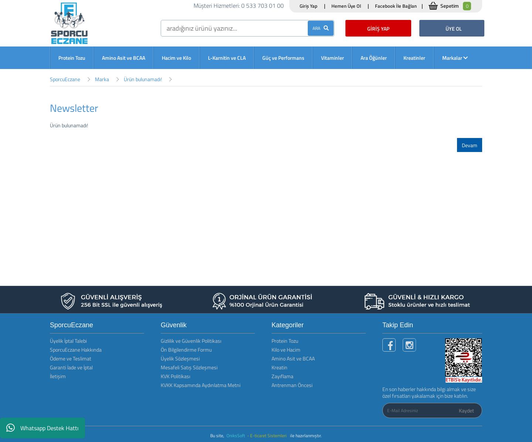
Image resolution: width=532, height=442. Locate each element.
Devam (469, 145)
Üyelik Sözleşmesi (180, 358)
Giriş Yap (308, 6)
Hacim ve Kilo (176, 58)
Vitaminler (332, 58)
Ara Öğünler (374, 58)
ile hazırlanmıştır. (306, 435)
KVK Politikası (175, 376)
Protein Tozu (71, 58)
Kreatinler (414, 58)
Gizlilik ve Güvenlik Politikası (191, 341)
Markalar (455, 58)
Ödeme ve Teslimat (70, 358)
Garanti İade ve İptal (71, 367)
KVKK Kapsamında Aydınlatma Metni (201, 385)
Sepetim (455, 6)
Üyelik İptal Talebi (68, 341)
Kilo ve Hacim (286, 349)
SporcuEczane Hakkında (76, 349)
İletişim (58, 376)
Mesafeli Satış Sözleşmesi (189, 367)
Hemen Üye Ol (346, 6)
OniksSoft (236, 435)
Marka (102, 79)
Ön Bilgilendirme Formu (186, 349)
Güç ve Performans (283, 58)
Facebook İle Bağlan (396, 6)
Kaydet (466, 410)
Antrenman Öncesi (292, 385)
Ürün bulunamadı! (143, 79)
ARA (321, 28)
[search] (247, 28)
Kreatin (279, 367)
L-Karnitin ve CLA (227, 58)
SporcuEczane (65, 79)
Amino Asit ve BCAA (123, 58)
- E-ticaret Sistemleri (268, 435)
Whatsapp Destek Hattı (42, 428)
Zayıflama (282, 376)
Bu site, (217, 435)
